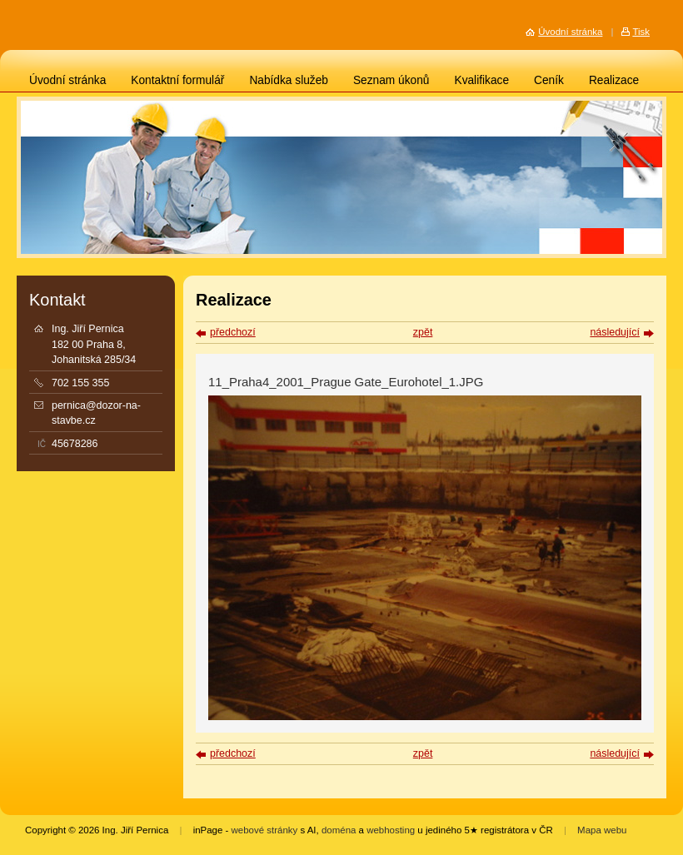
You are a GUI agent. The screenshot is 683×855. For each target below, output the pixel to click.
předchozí (233, 332)
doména (339, 830)
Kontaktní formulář (177, 80)
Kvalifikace (481, 80)
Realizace (614, 80)
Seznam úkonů (391, 80)
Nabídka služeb (288, 80)
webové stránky (265, 830)
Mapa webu (601, 830)
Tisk (641, 32)
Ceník (549, 80)
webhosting (390, 830)
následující (615, 332)
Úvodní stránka (67, 80)
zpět (423, 332)
